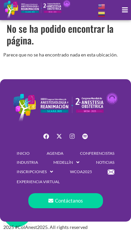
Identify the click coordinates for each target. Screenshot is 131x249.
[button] (125, 10)
